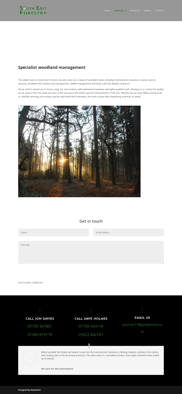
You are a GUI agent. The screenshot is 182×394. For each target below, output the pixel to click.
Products (135, 10)
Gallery (147, 10)
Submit (154, 270)
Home (107, 10)
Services (119, 10)
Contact (159, 10)
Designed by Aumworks (29, 390)
